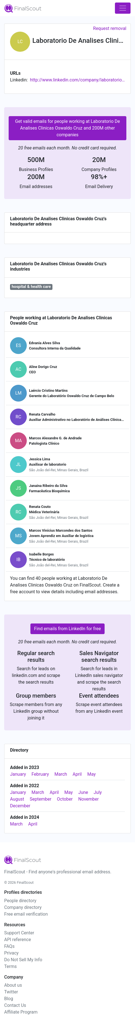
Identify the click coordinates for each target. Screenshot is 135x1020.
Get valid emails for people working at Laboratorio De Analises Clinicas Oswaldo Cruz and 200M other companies (67, 128)
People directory (20, 900)
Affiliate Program (21, 1012)
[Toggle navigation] (123, 8)
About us (13, 985)
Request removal (109, 28)
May (91, 774)
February (40, 774)
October (65, 799)
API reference (17, 939)
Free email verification (26, 914)
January (18, 774)
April (77, 774)
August (17, 799)
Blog (8, 998)
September (40, 799)
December (20, 805)
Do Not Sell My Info (23, 959)
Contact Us (15, 1005)
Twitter (11, 992)
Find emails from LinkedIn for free (67, 628)
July (98, 792)
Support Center (19, 932)
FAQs (9, 946)
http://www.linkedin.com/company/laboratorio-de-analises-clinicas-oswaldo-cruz (77, 80)
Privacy (11, 953)
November (88, 799)
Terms (10, 966)
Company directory (23, 907)
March (60, 774)
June (83, 792)
